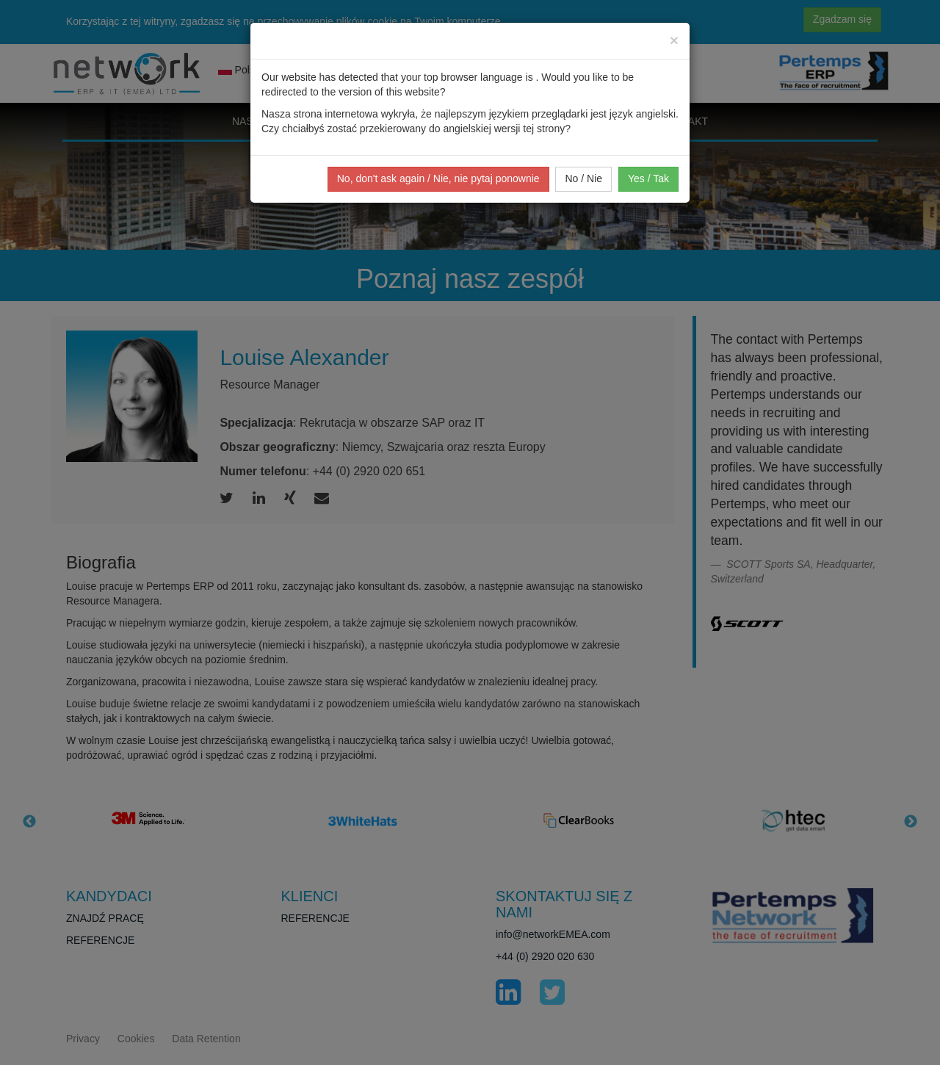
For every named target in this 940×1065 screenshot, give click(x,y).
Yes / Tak (648, 178)
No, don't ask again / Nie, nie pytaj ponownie (438, 178)
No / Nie (583, 178)
